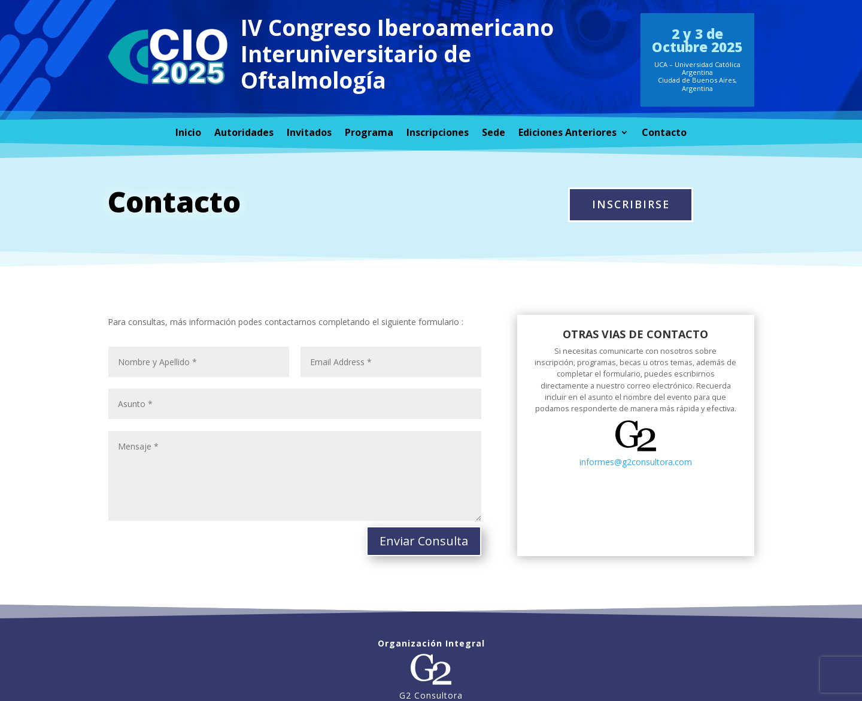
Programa (369, 133)
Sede (493, 133)
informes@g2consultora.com (635, 462)
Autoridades (244, 133)
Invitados (309, 133)
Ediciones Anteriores (567, 133)
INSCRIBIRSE (631, 204)
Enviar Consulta (424, 541)
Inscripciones (437, 133)
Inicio (188, 133)
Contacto (664, 133)
